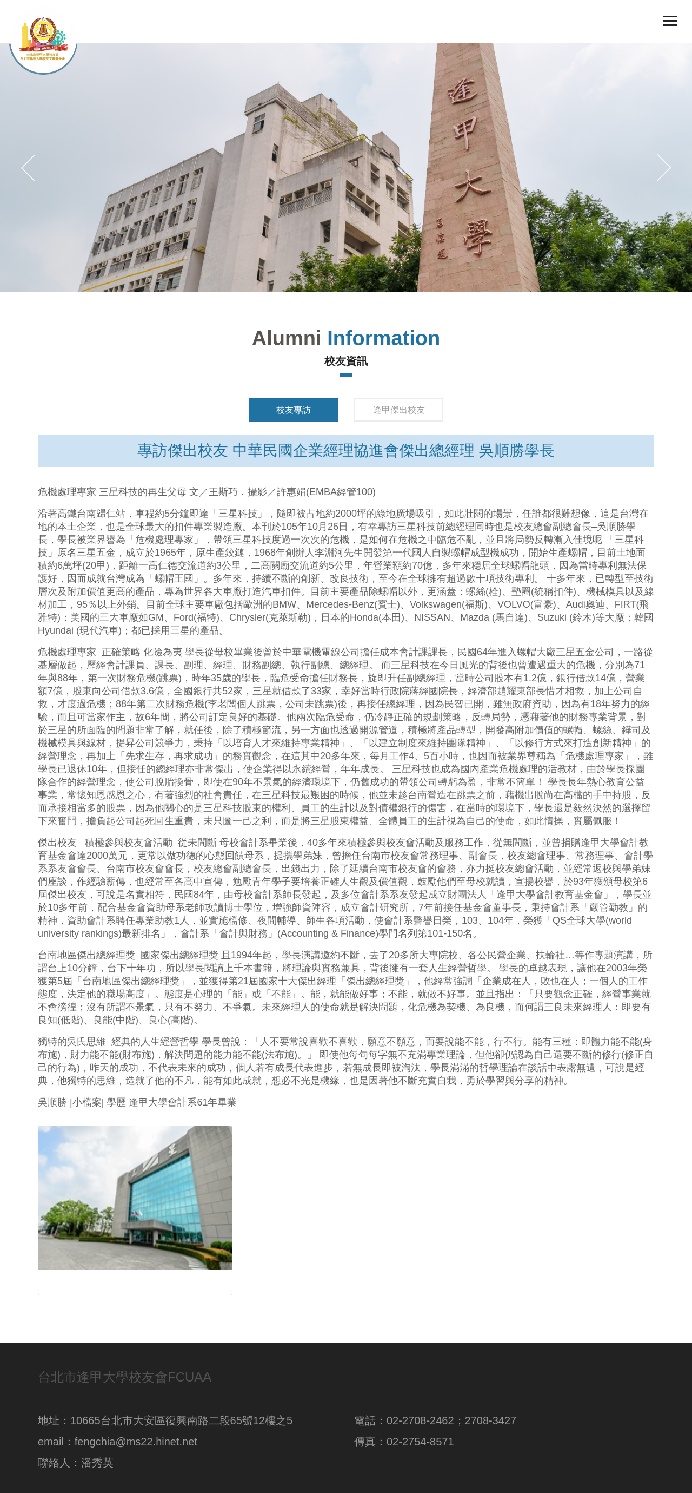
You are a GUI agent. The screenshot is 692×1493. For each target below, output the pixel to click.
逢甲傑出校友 (399, 410)
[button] (28, 168)
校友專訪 (293, 410)
